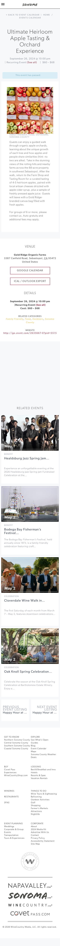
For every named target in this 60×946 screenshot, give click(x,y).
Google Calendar (30, 270)
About (34, 826)
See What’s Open (39, 740)
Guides (34, 743)
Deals (33, 757)
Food (31, 135)
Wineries (9, 791)
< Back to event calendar (22, 15)
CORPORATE (37, 824)
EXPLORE (35, 737)
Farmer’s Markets (39, 808)
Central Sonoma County (16, 743)
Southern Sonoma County (17, 746)
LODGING (36, 767)
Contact (35, 835)
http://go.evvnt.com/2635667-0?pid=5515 (30, 333)
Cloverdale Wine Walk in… (24, 600)
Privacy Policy (38, 838)
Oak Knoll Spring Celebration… (28, 671)
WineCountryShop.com (16, 775)
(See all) (32, 62)
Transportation (11, 835)
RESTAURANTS (11, 797)
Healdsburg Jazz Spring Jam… (26, 458)
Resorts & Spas (38, 775)
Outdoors (42, 135)
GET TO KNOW (11, 737)
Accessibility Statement (43, 841)
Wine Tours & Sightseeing (44, 794)
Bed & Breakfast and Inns (43, 770)
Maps (33, 751)
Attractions (36, 811)
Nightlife (35, 814)
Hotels (34, 773)
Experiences (10, 773)
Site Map (35, 844)
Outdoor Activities (40, 800)
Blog (33, 746)
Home (46, 15)
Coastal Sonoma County (16, 749)
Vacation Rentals (39, 778)
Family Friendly (18, 135)
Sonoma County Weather (43, 754)
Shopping (35, 805)
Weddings (9, 826)
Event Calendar (38, 749)
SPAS (6, 803)
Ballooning (36, 797)
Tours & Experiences (14, 838)
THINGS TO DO (38, 791)
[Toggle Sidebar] (2, 4)
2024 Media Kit (38, 829)
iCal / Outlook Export (30, 281)
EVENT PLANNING (13, 824)
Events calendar (30, 18)
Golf (33, 803)
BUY (6, 767)
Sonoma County (19, 137)
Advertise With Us (40, 832)
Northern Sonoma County (17, 740)
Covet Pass (9, 770)
